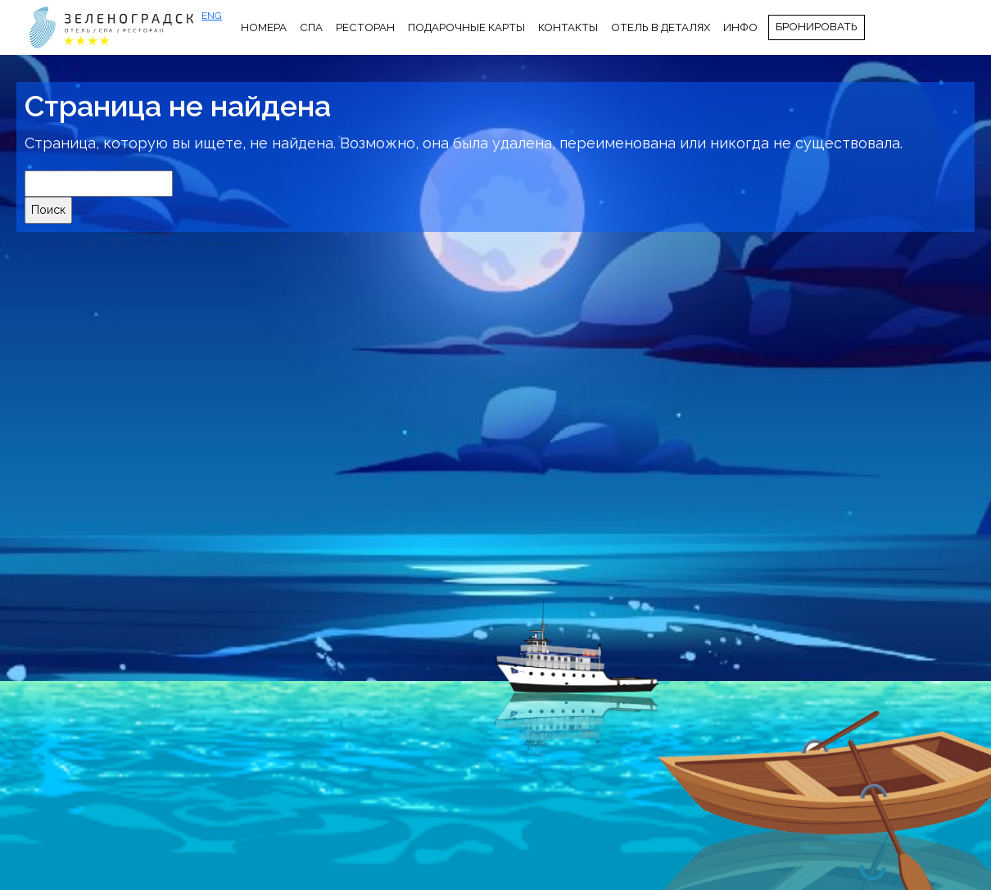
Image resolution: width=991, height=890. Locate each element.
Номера (264, 27)
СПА (311, 27)
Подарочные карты (466, 27)
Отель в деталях (660, 27)
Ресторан (365, 27)
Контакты (568, 27)
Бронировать (817, 26)
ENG (211, 15)
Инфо (740, 27)
